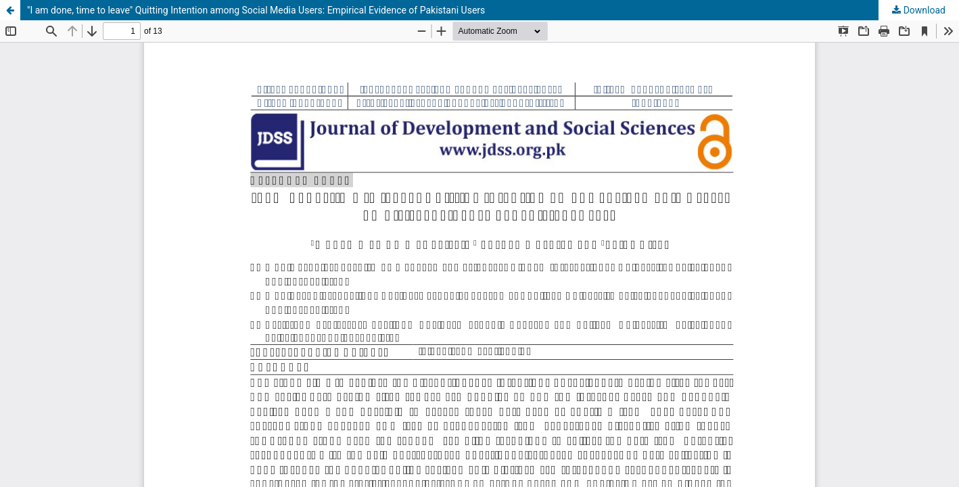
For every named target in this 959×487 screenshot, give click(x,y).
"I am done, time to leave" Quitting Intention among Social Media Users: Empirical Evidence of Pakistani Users (256, 10)
